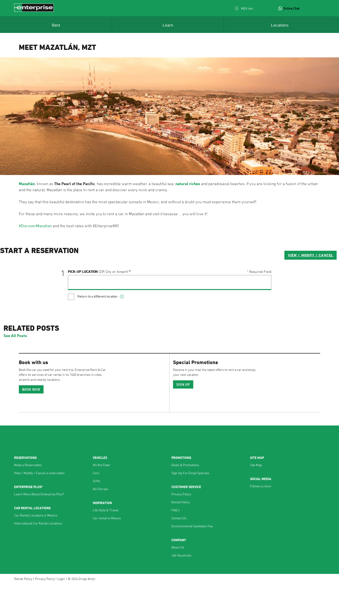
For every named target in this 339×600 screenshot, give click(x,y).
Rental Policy (180, 518)
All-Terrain (100, 504)
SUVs (96, 496)
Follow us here (260, 502)
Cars (96, 488)
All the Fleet (101, 480)
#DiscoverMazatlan (35, 225)
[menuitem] (56, 24)
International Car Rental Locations (38, 539)
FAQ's (175, 526)
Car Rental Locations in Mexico (35, 531)
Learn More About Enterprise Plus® (39, 510)
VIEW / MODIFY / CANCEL (242, 274)
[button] (244, 8)
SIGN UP (183, 400)
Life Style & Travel (105, 526)
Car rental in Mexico (107, 534)
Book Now (31, 405)
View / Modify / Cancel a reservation (39, 488)
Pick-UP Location (98, 290)
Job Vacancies (181, 571)
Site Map (256, 480)
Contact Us (178, 534)
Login (61, 594)
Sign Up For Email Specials (190, 488)
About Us (177, 563)
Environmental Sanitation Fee (192, 542)
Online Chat (291, 8)
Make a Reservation (28, 480)
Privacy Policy (181, 510)
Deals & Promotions (185, 480)
